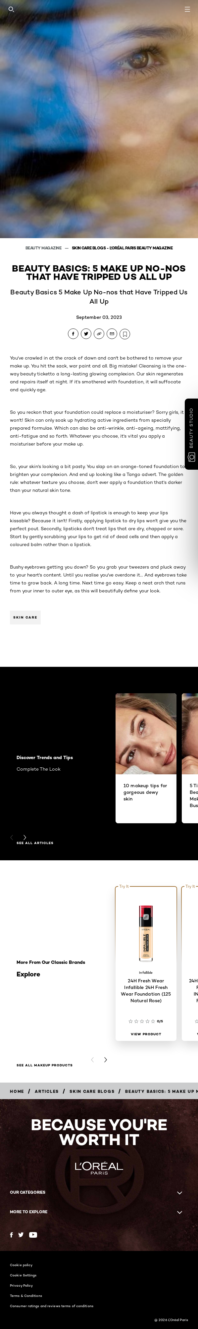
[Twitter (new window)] (21, 1234)
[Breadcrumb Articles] (47, 1091)
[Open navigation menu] (187, 9)
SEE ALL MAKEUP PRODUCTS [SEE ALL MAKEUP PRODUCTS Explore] (45, 1065)
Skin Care (25, 617)
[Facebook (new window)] (11, 1235)
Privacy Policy (21, 1285)
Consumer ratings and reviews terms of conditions (51, 1306)
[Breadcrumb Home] (17, 1091)
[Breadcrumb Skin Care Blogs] (92, 1091)
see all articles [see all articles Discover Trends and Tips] (35, 843)
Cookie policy (21, 1265)
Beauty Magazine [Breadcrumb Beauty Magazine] (43, 247)
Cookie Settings (23, 1275)
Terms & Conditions (26, 1296)
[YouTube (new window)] (33, 1235)
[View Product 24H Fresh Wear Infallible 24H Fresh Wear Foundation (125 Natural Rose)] (146, 1034)
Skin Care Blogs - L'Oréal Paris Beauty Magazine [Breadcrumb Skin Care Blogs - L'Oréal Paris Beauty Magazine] (122, 247)
